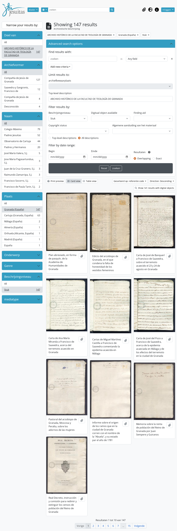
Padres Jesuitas (22, 135)
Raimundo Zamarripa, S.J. (22, 175)
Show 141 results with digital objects (154, 188)
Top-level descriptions (64, 138)
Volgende (139, 525)
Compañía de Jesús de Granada (22, 79)
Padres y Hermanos (22, 147)
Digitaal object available (104, 112)
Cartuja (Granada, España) (22, 216)
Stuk (22, 290)
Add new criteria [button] (59, 66)
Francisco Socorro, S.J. (22, 181)
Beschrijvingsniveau (17, 277)
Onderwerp (12, 255)
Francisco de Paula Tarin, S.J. (22, 187)
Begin (52, 151)
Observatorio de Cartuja (22, 141)
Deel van (10, 35)
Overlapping (144, 158)
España (22, 246)
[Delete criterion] (172, 59)
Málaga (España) (22, 222)
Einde (94, 151)
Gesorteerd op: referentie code (129, 181)
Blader (32, 9)
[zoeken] (79, 9)
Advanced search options (66, 44)
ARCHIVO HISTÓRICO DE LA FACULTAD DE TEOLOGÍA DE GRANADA (22, 52)
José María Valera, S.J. (22, 153)
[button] (144, 9)
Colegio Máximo (22, 129)
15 (129, 525)
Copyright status (58, 125)
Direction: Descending (161, 181)
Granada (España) (22, 210)
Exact (159, 158)
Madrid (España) (22, 240)
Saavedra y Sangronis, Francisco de (22, 89)
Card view (73, 181)
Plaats (8, 196)
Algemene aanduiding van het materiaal (134, 125)
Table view (89, 181)
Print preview (55, 181)
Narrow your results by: (22, 25)
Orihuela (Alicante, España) (22, 234)
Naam (8, 116)
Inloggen (167, 9)
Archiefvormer (14, 65)
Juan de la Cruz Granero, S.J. (22, 169)
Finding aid (140, 112)
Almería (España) (22, 228)
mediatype (11, 299)
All (5, 42)
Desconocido (22, 107)
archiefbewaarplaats (60, 80)
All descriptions (90, 138)
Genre (8, 266)
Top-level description (60, 93)
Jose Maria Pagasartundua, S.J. (22, 161)
